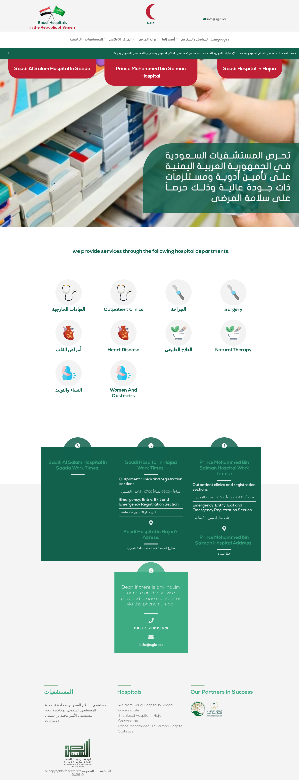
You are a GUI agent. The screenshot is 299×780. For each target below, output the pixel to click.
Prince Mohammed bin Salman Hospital (151, 72)
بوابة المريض (146, 39)
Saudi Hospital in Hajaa (249, 68)
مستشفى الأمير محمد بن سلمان (68, 716)
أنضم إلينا (168, 39)
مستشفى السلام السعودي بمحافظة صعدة (75, 705)
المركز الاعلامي (120, 39)
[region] (149, 143)
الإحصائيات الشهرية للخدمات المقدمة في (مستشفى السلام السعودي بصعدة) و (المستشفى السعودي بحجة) (175, 53)
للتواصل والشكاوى (194, 39)
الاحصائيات (53, 721)
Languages (220, 39)
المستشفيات (94, 39)
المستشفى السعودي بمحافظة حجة (70, 710)
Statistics (125, 731)
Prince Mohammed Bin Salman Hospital (150, 726)
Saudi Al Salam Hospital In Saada (52, 68)
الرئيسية (76, 39)
